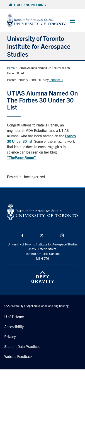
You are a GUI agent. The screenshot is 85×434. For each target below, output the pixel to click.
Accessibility (14, 326)
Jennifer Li (56, 80)
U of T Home (14, 316)
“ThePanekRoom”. (21, 157)
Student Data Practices (22, 346)
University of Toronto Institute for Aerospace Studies (38, 46)
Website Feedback (18, 356)
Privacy (10, 336)
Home (11, 68)
